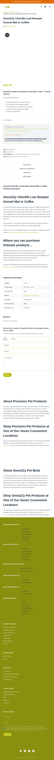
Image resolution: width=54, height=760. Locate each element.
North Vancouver (33, 129)
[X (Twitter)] (25, 751)
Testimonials (7, 679)
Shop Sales (7, 656)
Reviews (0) (27, 172)
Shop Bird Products (11, 575)
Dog (12, 156)
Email (7, 351)
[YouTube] (33, 751)
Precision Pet (10, 26)
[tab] (27, 165)
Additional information (27, 168)
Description (27, 165)
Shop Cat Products (11, 544)
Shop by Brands (9, 598)
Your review (9, 358)
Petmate (18, 156)
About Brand (27, 176)
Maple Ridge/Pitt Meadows (20, 131)
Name (7, 345)
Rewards (6, 700)
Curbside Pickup (9, 694)
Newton (46, 129)
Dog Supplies (35, 154)
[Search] (41, 6)
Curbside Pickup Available (13, 135)
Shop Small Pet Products (13, 564)
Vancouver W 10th (9, 627)
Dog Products (24, 154)
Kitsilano (24, 129)
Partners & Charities (10, 677)
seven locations (8, 267)
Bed (8, 156)
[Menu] (50, 6)
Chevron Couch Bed (17, 232)
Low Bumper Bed (32, 232)
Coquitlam (8, 131)
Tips (4, 697)
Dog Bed (15, 154)
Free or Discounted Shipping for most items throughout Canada (25, 138)
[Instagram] (29, 751)
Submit (7, 375)
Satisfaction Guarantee (11, 674)
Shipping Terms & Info (11, 692)
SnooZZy (24, 156)
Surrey (41, 129)
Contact (6, 703)
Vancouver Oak (16, 129)
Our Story (6, 671)
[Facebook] (21, 751)
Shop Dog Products (11, 524)
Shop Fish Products (11, 587)
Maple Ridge (7, 641)
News (5, 659)
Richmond (8, 129)
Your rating (5, 338)
